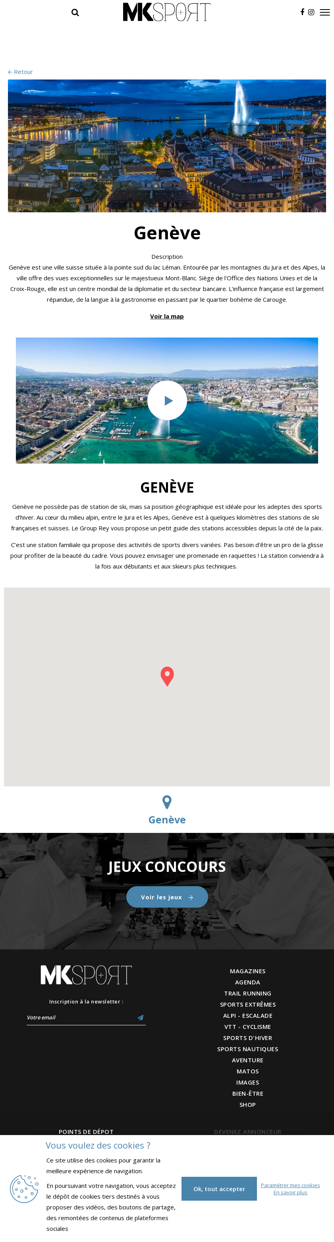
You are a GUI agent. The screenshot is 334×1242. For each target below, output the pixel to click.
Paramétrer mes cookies (290, 1185)
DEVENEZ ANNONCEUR (248, 1131)
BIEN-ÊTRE (248, 1093)
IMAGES (247, 1082)
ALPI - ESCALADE (248, 1015)
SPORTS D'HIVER (247, 1038)
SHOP (247, 1104)
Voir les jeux (167, 897)
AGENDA (248, 982)
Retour (20, 72)
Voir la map (167, 316)
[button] (167, 676)
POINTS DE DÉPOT (86, 1131)
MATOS (248, 1071)
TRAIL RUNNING (248, 993)
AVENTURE (248, 1060)
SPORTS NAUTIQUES (247, 1049)
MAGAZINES (248, 971)
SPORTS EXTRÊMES (248, 1004)
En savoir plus (290, 1192)
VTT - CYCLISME (247, 1026)
